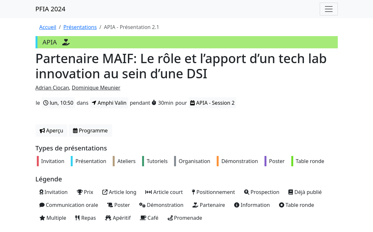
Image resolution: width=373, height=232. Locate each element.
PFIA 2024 (51, 9)
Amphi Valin (109, 102)
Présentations (80, 27)
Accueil (48, 27)
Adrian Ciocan (52, 87)
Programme (90, 130)
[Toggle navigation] (329, 9)
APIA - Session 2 (212, 102)
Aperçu (51, 130)
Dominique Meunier (96, 87)
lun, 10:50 (58, 102)
